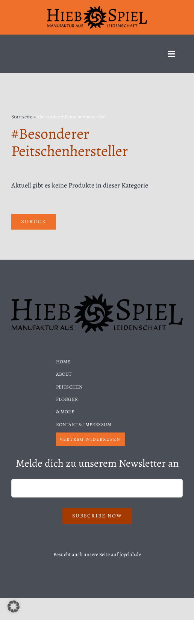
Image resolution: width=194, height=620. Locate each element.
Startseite (21, 116)
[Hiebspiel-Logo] (97, 8)
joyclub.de (130, 554)
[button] (13, 606)
